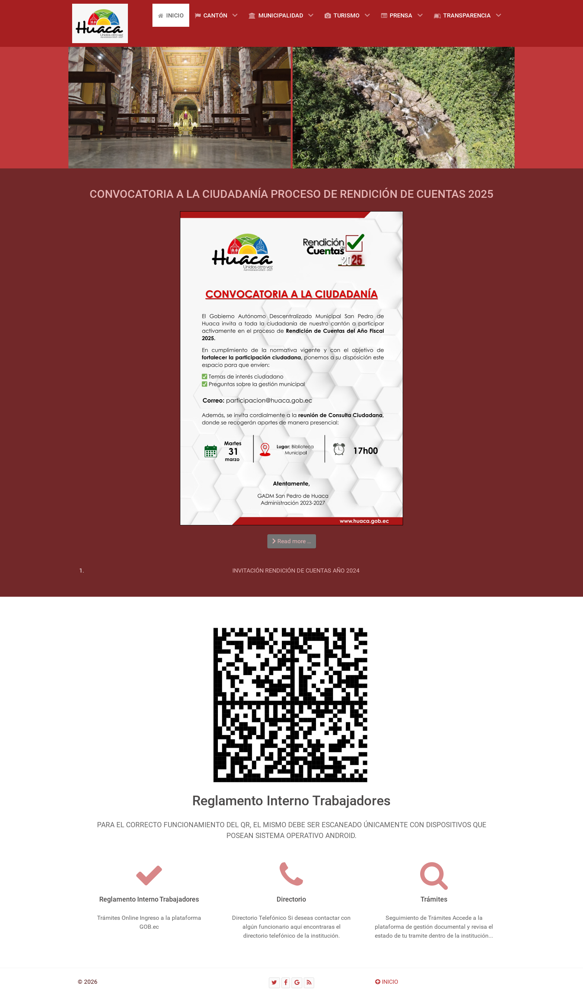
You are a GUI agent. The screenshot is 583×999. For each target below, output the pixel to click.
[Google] (297, 982)
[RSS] (309, 982)
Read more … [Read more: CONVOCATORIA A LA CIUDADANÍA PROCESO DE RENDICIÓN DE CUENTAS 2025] (291, 541)
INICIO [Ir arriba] (386, 981)
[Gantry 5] (100, 23)
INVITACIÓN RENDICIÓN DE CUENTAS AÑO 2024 (296, 570)
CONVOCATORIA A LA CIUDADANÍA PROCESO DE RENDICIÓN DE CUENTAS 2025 (291, 193)
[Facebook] (285, 982)
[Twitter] (274, 982)
